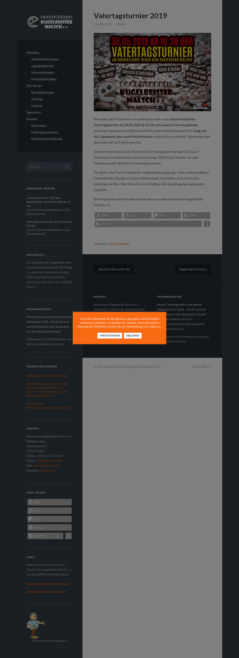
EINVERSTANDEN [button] (110, 335)
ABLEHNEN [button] (132, 335)
